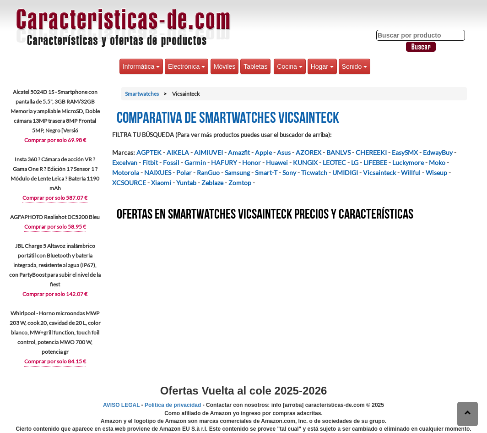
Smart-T (266, 172)
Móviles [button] (224, 66)
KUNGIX (305, 162)
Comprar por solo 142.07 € (54, 293)
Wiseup (436, 172)
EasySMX (405, 152)
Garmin (195, 162)
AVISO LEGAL (121, 405)
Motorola (125, 172)
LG (354, 162)
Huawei (277, 162)
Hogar (322, 66)
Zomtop (239, 182)
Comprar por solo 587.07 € (54, 197)
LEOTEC (334, 162)
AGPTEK (149, 152)
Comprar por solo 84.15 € (55, 361)
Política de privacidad (173, 405)
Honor (251, 162)
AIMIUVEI (208, 152)
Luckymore (408, 162)
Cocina (289, 66)
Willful (411, 172)
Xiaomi (161, 182)
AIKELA (178, 152)
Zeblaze (212, 182)
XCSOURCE (129, 182)
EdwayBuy (438, 152)
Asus (284, 152)
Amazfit (239, 152)
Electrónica (186, 66)
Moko (437, 162)
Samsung (237, 172)
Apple (263, 152)
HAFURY (224, 162)
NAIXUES (157, 172)
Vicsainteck (379, 172)
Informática (141, 66)
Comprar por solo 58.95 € (55, 226)
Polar (184, 172)
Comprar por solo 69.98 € (55, 140)
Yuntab (186, 182)
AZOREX (308, 152)
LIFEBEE (375, 162)
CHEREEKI (371, 152)
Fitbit (150, 162)
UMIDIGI (345, 172)
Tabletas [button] (255, 66)
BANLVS (338, 152)
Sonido (354, 66)
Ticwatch (314, 172)
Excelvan (124, 162)
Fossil (171, 162)
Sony (289, 172)
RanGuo (208, 172)
